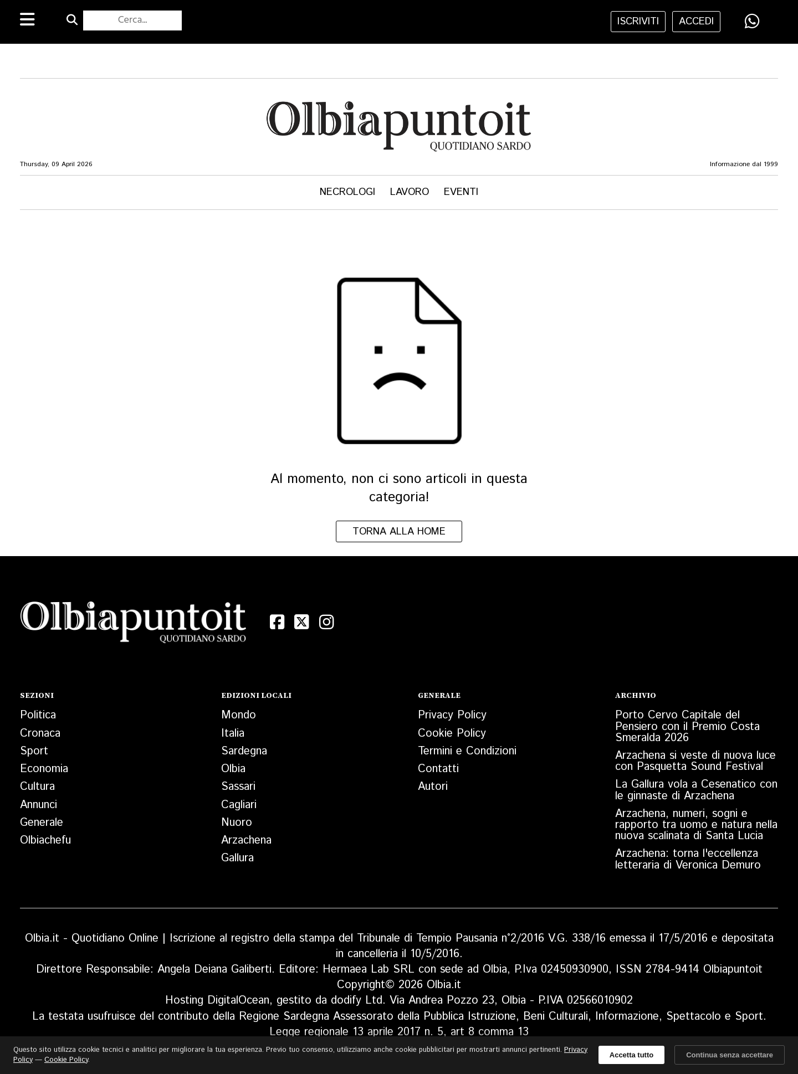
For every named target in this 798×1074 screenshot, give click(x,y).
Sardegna (244, 751)
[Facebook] (277, 622)
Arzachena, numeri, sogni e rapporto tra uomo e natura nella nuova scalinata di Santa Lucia (696, 825)
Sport (34, 751)
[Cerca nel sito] (132, 20)
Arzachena (246, 841)
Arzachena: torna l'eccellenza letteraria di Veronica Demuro (688, 859)
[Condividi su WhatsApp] (752, 21)
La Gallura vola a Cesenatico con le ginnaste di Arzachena (696, 790)
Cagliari (239, 805)
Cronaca (40, 734)
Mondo (238, 715)
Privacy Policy (452, 715)
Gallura (237, 858)
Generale (41, 823)
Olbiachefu (45, 841)
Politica (38, 715)
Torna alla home (399, 532)
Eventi (461, 192)
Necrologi (347, 192)
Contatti (438, 769)
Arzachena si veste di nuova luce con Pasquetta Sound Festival (695, 761)
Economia (44, 769)
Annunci (38, 805)
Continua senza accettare (729, 1055)
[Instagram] (326, 622)
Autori (433, 787)
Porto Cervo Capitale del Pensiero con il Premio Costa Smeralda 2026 (687, 726)
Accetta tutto (631, 1055)
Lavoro (409, 192)
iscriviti (638, 21)
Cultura (37, 787)
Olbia (233, 769)
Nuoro (236, 823)
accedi (696, 21)
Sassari (238, 787)
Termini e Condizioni (467, 751)
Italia (232, 734)
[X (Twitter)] (301, 622)
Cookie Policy (452, 734)
